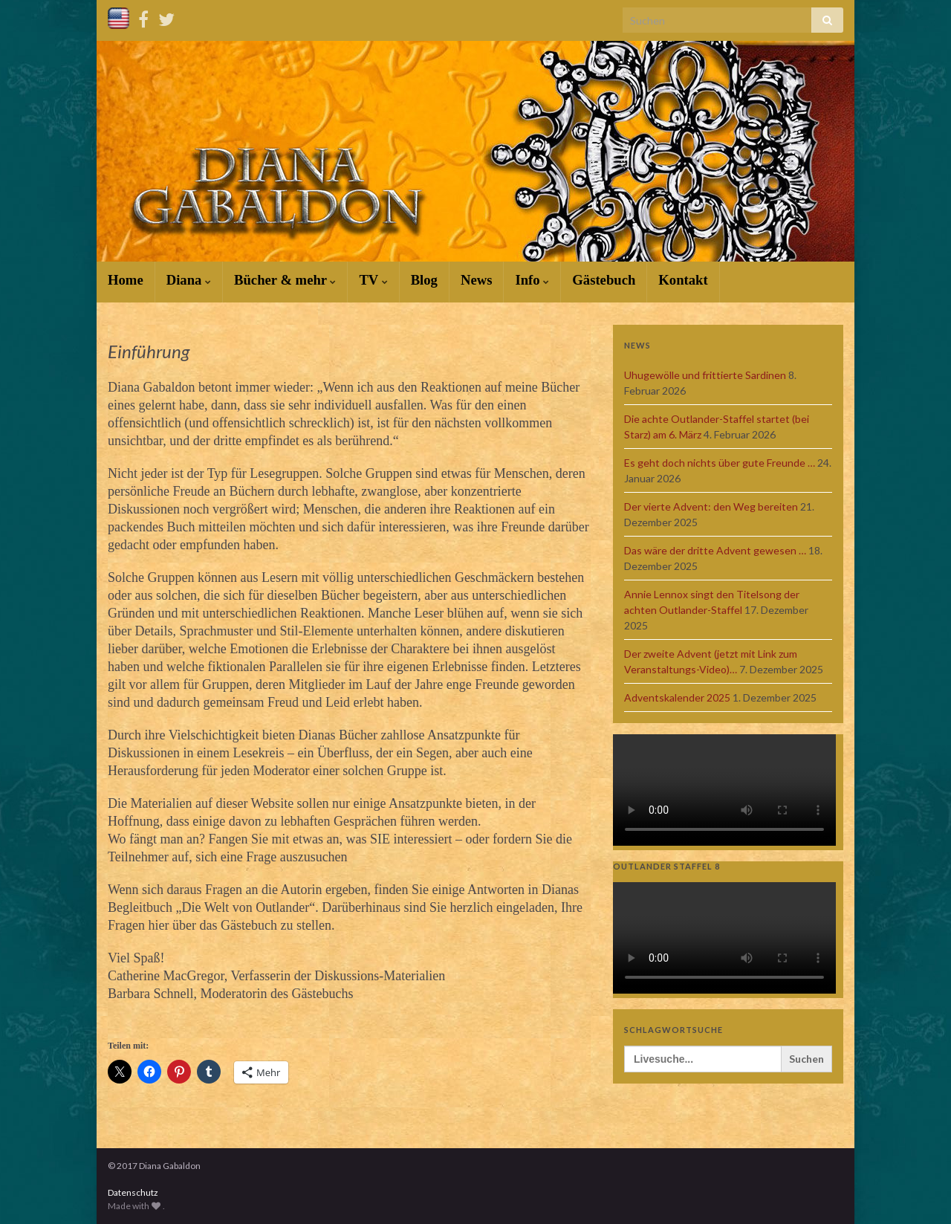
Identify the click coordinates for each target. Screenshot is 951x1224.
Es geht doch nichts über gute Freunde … (719, 462)
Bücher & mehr (285, 280)
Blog (424, 280)
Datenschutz (133, 1192)
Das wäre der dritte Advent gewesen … (715, 550)
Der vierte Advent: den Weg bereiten (711, 506)
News (477, 280)
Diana (188, 280)
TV (373, 280)
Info (532, 280)
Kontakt (682, 280)
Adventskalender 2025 (677, 697)
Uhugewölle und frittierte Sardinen (705, 375)
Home (125, 280)
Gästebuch (603, 280)
